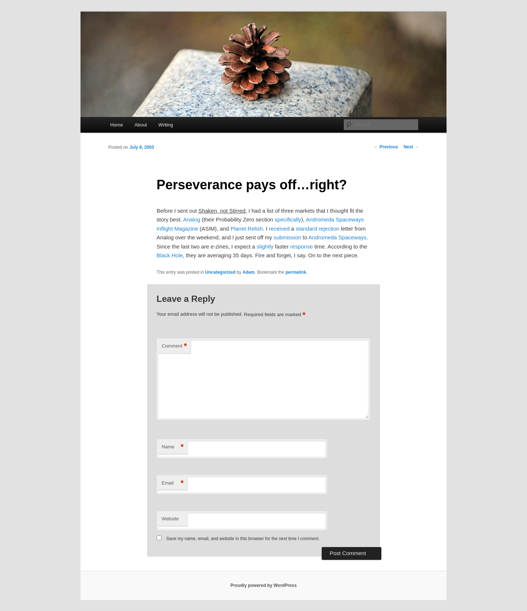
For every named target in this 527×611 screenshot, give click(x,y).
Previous (386, 146)
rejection (329, 228)
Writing (165, 125)
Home (116, 125)
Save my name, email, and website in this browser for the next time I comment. (242, 538)
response (301, 246)
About (140, 125)
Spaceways (353, 237)
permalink (295, 272)
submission (287, 237)
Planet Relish (247, 228)
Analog (191, 219)
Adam (249, 272)
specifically (288, 219)
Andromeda (323, 237)
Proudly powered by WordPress (263, 585)
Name (173, 447)
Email (173, 483)
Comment (174, 346)
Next (411, 146)
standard (306, 228)
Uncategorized (220, 272)
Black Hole (170, 255)
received (279, 228)
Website (170, 518)
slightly (265, 246)
